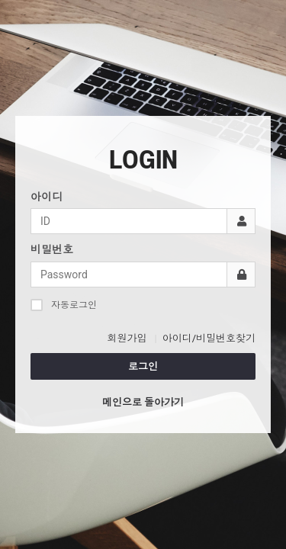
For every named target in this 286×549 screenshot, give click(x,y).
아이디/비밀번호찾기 (208, 338)
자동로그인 (64, 304)
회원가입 (126, 338)
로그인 (143, 366)
